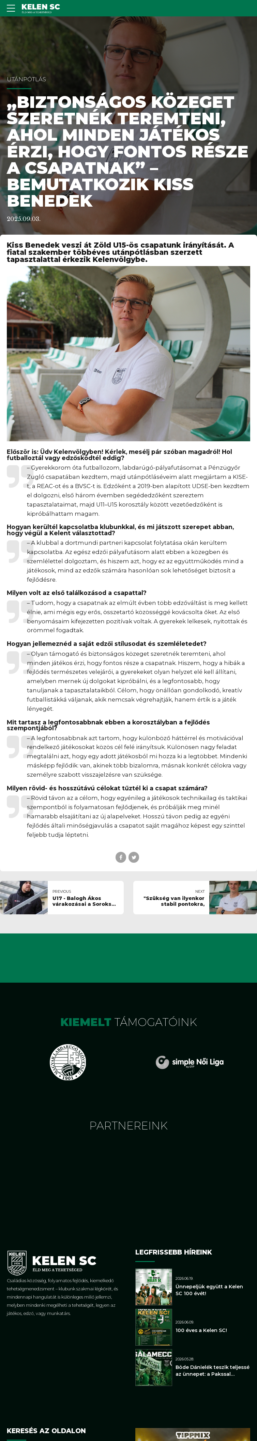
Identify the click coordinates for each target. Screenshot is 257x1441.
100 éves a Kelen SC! (201, 1330)
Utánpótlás (26, 79)
